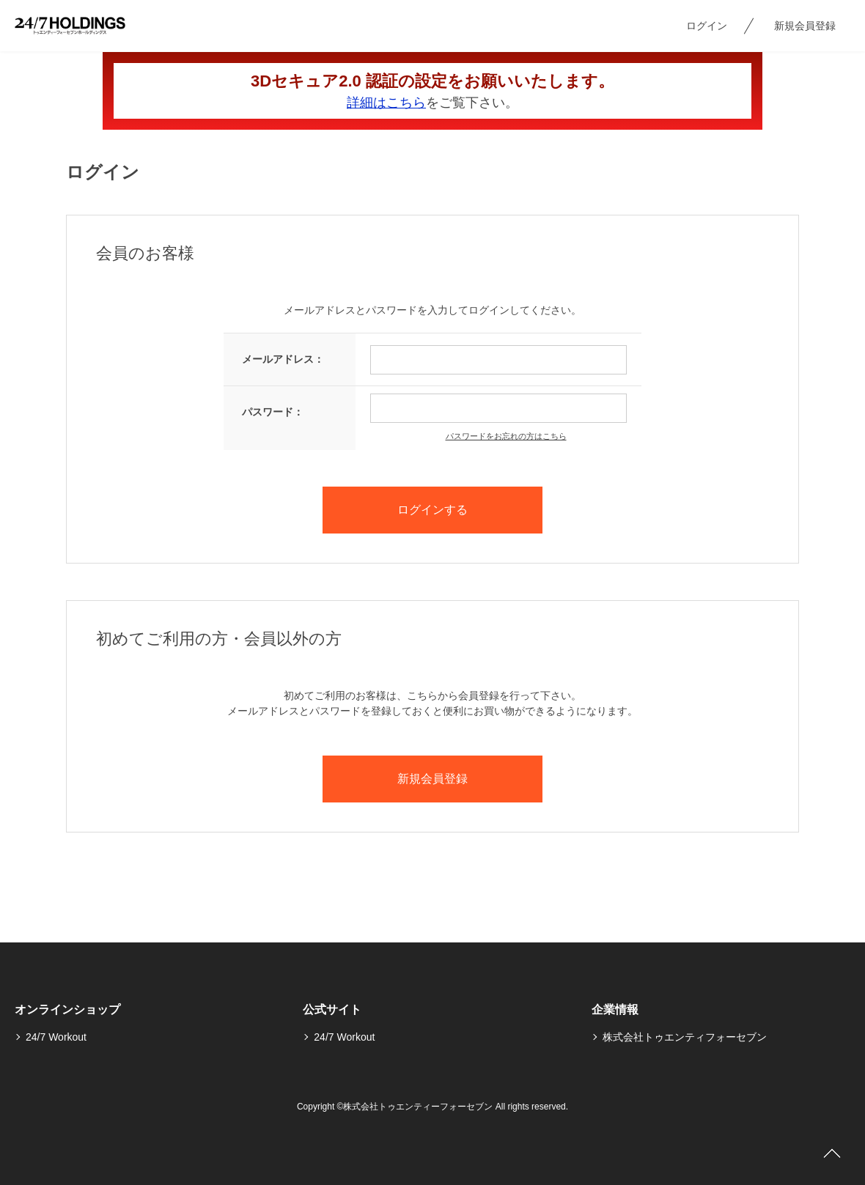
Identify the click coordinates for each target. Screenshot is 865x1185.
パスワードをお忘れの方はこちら (506, 436)
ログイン (706, 26)
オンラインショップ (67, 1009)
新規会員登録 (805, 26)
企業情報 (615, 1009)
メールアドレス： (283, 359)
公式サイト (332, 1009)
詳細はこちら (386, 102)
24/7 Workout (56, 1037)
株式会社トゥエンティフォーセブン (685, 1037)
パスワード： (272, 412)
